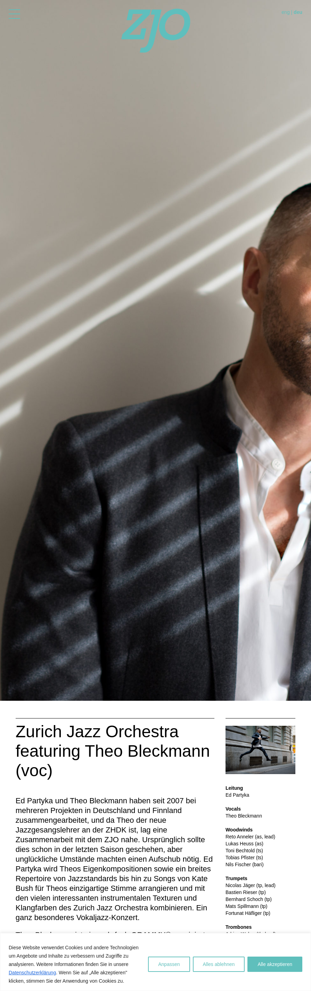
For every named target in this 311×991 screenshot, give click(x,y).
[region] (155, 962)
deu (298, 12)
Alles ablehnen (219, 964)
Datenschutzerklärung (32, 972)
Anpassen (169, 964)
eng (285, 12)
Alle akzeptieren (274, 964)
